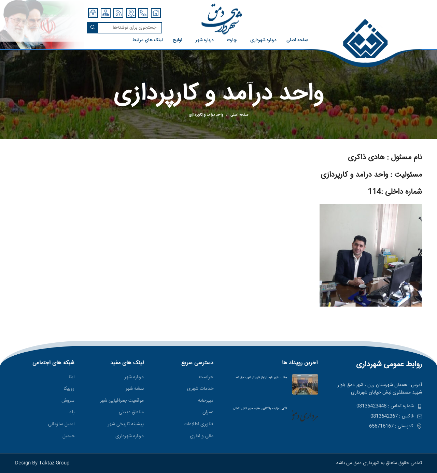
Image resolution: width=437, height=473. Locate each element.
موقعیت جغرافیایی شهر (122, 401)
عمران (207, 412)
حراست (206, 377)
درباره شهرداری (129, 436)
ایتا (71, 377)
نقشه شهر (135, 389)
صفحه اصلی (239, 115)
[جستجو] (124, 27)
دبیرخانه (205, 401)
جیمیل (68, 436)
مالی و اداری (201, 436)
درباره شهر (134, 377)
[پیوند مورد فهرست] (375, 406)
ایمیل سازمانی (61, 424)
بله (71, 412)
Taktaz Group (54, 463)
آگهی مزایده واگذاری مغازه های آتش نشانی (258, 408)
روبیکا (69, 389)
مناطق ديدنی (131, 412)
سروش (67, 401)
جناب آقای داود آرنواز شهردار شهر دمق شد (261, 377)
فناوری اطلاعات (198, 424)
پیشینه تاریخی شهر (126, 424)
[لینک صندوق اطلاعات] (302, 43)
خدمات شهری (200, 389)
